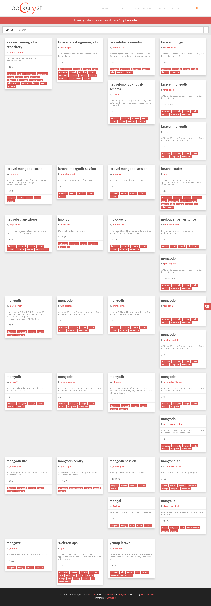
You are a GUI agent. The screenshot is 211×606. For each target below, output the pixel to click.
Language (177, 8)
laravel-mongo (172, 42)
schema (135, 118)
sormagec (66, 47)
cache (21, 74)
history (93, 75)
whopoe (117, 382)
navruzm (65, 224)
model (194, 69)
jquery (187, 198)
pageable (11, 86)
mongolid (168, 501)
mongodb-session (123, 461)
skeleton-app (68, 543)
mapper (120, 72)
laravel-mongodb (174, 84)
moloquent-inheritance (178, 219)
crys (166, 132)
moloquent (186, 114)
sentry (62, 491)
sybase (30, 249)
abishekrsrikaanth (173, 382)
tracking (73, 75)
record (92, 72)
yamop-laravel (120, 543)
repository (30, 74)
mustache (173, 201)
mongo (10, 77)
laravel (19, 77)
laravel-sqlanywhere (22, 219)
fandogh (168, 305)
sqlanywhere (42, 249)
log (60, 69)
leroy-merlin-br (172, 506)
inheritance (193, 246)
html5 (183, 201)
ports (43, 83)
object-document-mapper (121, 575)
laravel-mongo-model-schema (126, 86)
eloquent (35, 77)
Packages (106, 8)
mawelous (118, 548)
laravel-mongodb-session (77, 169)
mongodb (11, 74)
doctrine (125, 69)
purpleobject (68, 174)
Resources (133, 8)
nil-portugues (36, 80)
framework (166, 198)
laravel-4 (93, 244)
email (164, 486)
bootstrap (197, 198)
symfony (177, 198)
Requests (119, 8)
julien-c (13, 548)
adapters (11, 80)
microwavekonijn (173, 424)
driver (37, 198)
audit (95, 69)
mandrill (182, 486)
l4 (68, 247)
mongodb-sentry (70, 461)
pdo (172, 204)
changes (63, 78)
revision (83, 75)
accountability (75, 78)
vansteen (14, 174)
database (166, 69)
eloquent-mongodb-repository (22, 44)
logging (67, 69)
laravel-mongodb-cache (24, 169)
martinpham (16, 305)
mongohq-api (171, 461)
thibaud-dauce (171, 224)
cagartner (15, 224)
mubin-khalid (171, 340)
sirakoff (14, 382)
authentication (76, 488)
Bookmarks (148, 8)
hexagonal (22, 80)
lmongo (64, 219)
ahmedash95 (119, 305)
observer (63, 72)
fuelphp (180, 204)
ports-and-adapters (30, 83)
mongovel (14, 543)
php (122, 572)
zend (164, 201)
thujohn (123, 594)
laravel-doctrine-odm (126, 42)
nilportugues (16, 52)
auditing (82, 72)
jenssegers (170, 263)
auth (132, 525)
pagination (42, 74)
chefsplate (118, 47)
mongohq (175, 489)
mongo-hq (185, 489)
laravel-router (171, 169)
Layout (10, 29)
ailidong (117, 174)
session (81, 193)
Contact (162, 8)
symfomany (170, 47)
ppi (165, 174)
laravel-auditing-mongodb (78, 42)
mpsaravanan (68, 382)
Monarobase (147, 594)
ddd (26, 77)
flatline (116, 506)
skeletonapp (167, 207)
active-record (193, 528)
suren (116, 94)
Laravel (93, 594)
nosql (164, 528)
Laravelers (108, 594)
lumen (87, 78)
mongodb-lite (17, 461)
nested (141, 121)
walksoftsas (67, 305)
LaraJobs (131, 20)
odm (112, 72)
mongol (115, 501)
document (136, 69)
